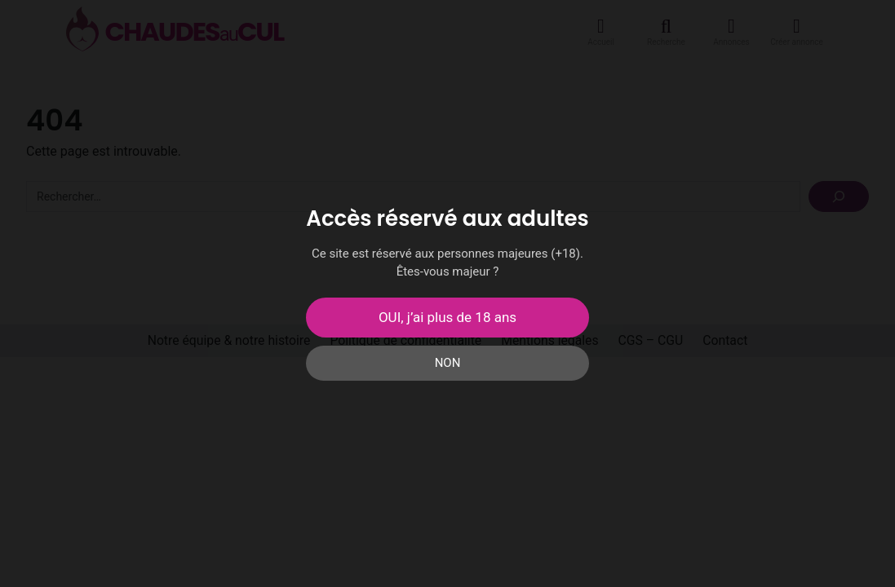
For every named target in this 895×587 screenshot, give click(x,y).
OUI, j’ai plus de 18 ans (447, 317)
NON (448, 362)
